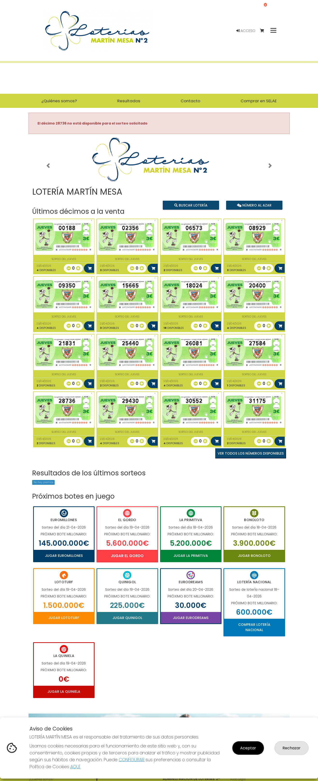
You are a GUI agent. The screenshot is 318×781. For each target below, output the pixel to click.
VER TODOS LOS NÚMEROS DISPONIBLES (251, 453)
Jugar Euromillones (64, 555)
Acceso (245, 30)
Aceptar (248, 748)
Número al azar (254, 205)
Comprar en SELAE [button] (259, 101)
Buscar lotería (190, 205)
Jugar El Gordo (127, 555)
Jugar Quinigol (127, 617)
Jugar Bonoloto (254, 555)
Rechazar (291, 748)
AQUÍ (75, 767)
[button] (48, 165)
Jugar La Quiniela (63, 691)
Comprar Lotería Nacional (254, 627)
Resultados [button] (128, 101)
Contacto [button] (190, 101)
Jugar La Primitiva (190, 555)
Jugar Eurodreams (190, 617)
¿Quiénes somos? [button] (59, 101)
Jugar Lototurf (63, 617)
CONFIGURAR (131, 760)
